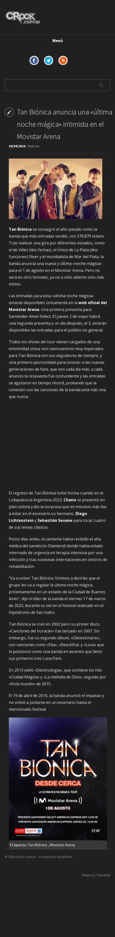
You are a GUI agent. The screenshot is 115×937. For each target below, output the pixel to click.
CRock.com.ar (25, 857)
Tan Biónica (37, 844)
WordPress (64, 857)
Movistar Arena (62, 844)
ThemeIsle (103, 875)
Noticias (33, 146)
